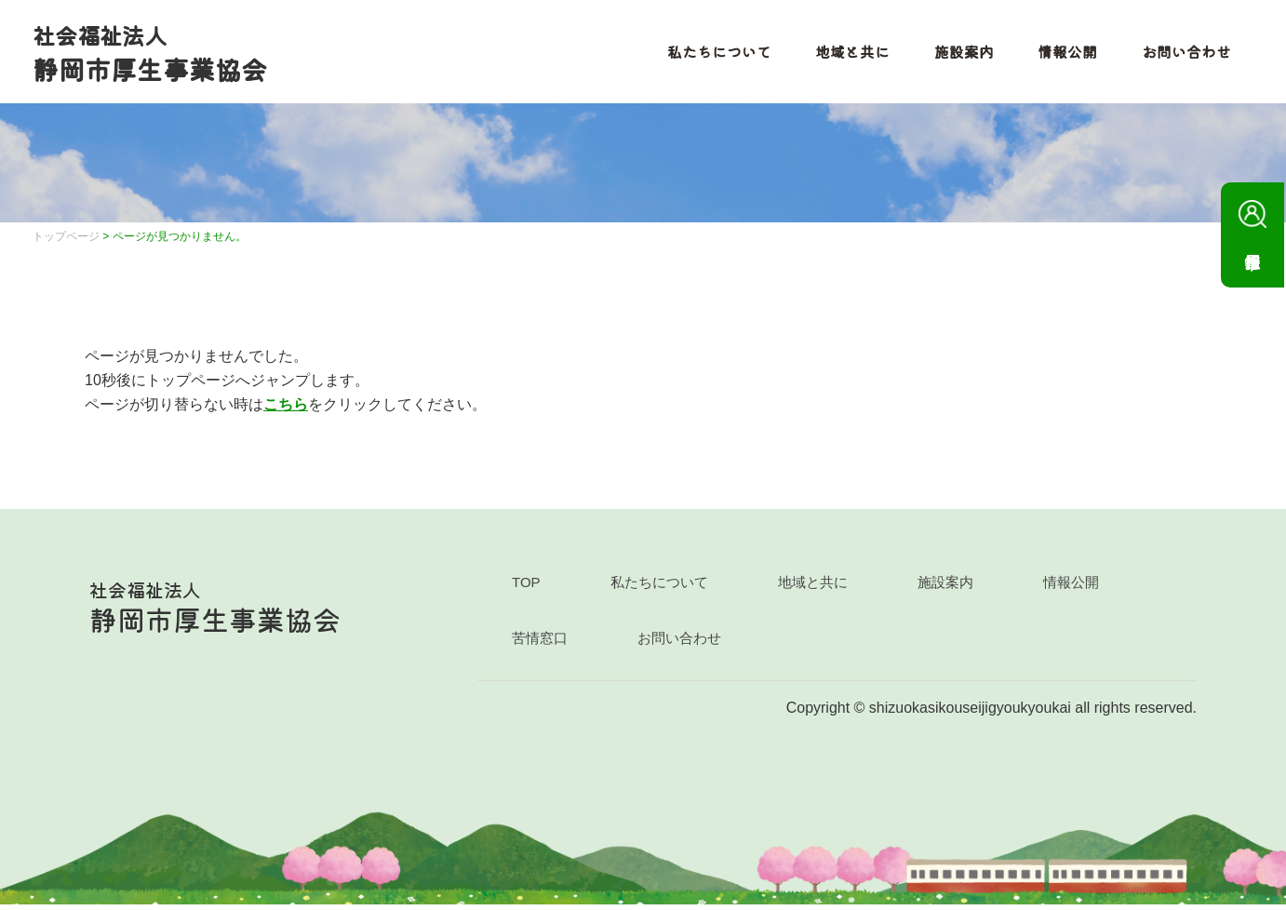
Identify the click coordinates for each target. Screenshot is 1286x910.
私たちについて (713, 54)
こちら (285, 409)
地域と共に (847, 54)
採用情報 (1252, 221)
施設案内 (958, 54)
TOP (526, 588)
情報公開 (1062, 54)
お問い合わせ (1181, 54)
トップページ (66, 241)
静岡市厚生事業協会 (154, 54)
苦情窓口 (540, 643)
